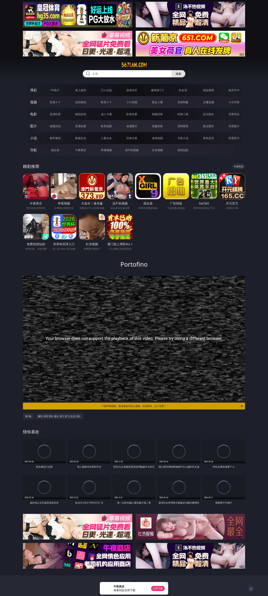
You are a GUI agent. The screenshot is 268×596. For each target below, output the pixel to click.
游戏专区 (131, 90)
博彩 (33, 90)
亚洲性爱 (55, 114)
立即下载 (158, 588)
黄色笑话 (208, 138)
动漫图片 (131, 126)
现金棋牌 (208, 90)
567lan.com (134, 65)
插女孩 (55, 150)
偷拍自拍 (80, 114)
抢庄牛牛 (234, 90)
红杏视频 (157, 150)
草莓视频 (106, 150)
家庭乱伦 (80, 138)
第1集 (28, 416)
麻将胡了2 (157, 90)
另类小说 (182, 138)
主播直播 (208, 102)
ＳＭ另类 (234, 102)
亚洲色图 (80, 126)
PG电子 (55, 90)
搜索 (178, 74)
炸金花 (183, 90)
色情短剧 (182, 150)
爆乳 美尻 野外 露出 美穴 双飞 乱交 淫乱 (59, 416)
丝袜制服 (182, 102)
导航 (33, 150)
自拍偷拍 (80, 102)
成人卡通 (106, 114)
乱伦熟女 (208, 114)
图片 (33, 126)
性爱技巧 (234, 138)
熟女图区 (208, 126)
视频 (33, 102)
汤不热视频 (132, 150)
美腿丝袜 (157, 126)
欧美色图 (106, 126)
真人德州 (80, 90)
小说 (33, 138)
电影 (33, 114)
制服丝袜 (157, 114)
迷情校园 (157, 138)
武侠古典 (131, 138)
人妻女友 (106, 138)
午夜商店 (80, 150)
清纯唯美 (182, 126)
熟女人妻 (157, 102)
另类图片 (234, 126)
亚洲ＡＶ (55, 102)
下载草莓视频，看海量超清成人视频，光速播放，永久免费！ (172, 406)
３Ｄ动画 (131, 102)
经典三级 (182, 114)
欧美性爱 (131, 114)
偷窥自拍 (55, 126)
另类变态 (234, 114)
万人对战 (106, 90)
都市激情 (55, 138)
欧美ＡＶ (106, 102)
